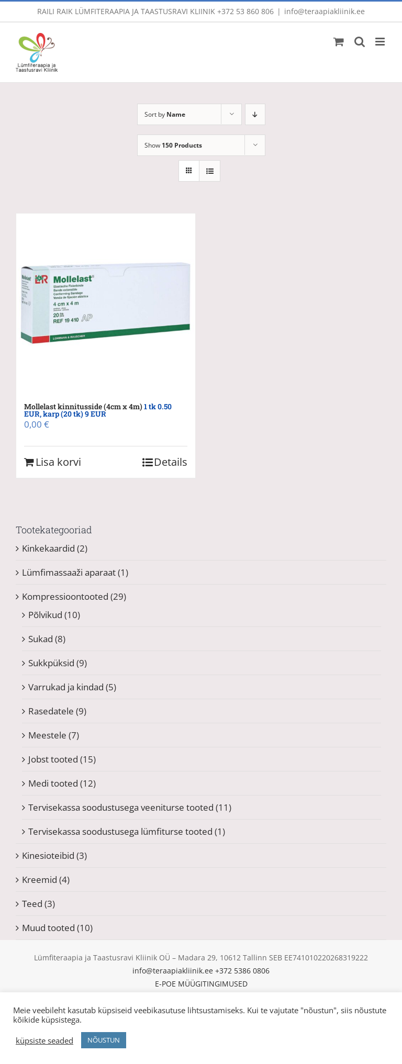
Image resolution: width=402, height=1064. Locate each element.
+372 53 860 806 (245, 11)
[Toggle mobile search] (359, 41)
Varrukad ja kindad (66, 687)
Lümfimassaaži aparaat (69, 572)
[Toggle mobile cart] (338, 41)
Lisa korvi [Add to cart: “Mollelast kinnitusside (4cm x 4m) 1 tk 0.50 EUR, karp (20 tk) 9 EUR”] (58, 462)
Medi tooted (53, 783)
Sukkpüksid (51, 663)
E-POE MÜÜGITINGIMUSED (201, 984)
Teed (32, 904)
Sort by (164, 114)
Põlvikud (45, 615)
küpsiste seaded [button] (44, 1040)
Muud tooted (48, 928)
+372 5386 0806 (242, 971)
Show (173, 145)
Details (170, 462)
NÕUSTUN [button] (103, 1040)
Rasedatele (51, 711)
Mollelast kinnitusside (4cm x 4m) (98, 410)
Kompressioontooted (65, 596)
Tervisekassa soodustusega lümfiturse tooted (120, 831)
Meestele (47, 735)
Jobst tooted (53, 759)
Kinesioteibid (48, 855)
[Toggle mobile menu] (380, 41)
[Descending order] (255, 114)
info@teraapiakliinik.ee (324, 11)
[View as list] (209, 171)
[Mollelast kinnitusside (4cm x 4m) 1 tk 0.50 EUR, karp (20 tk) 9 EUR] (105, 303)
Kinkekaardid (48, 548)
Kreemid (39, 879)
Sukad (40, 639)
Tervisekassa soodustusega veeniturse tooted (121, 807)
